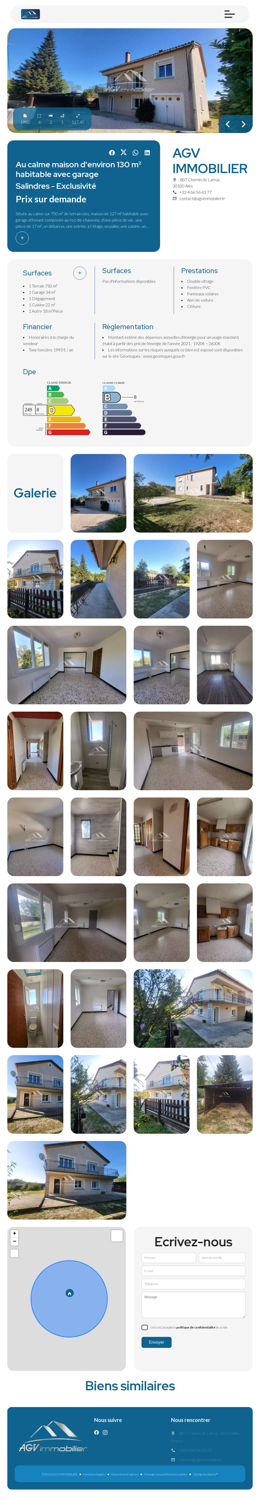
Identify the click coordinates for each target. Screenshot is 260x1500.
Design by (205, 1474)
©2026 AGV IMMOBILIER (59, 1474)
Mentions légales (94, 1474)
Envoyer (156, 1342)
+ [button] (14, 1234)
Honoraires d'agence (124, 1474)
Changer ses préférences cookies (165, 1474)
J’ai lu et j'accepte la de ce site (189, 1327)
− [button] (14, 1242)
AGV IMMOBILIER (210, 161)
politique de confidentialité (195, 1327)
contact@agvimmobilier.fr (202, 198)
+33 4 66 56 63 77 (195, 192)
